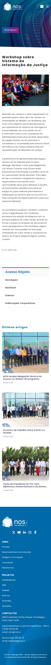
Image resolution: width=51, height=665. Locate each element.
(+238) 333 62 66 (10, 629)
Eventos (9, 295)
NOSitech (10, 287)
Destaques (11, 279)
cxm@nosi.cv (14, 632)
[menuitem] (25, 546)
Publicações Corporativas (20, 303)
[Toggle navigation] (47, 6)
